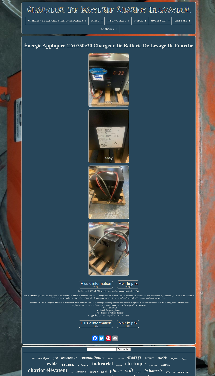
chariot (119, 366)
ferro (138, 372)
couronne (153, 365)
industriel (102, 363)
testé (104, 371)
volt (129, 370)
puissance (79, 371)
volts (110, 358)
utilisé (32, 358)
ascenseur (69, 358)
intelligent (44, 358)
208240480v (67, 365)
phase (116, 370)
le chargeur (83, 365)
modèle (162, 358)
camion (120, 359)
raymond (175, 359)
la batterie (153, 370)
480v (168, 372)
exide (52, 363)
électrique (135, 363)
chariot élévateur (48, 370)
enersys (134, 357)
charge (94, 371)
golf (55, 358)
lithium (149, 358)
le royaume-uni (181, 372)
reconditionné (92, 357)
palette (165, 364)
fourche (184, 359)
